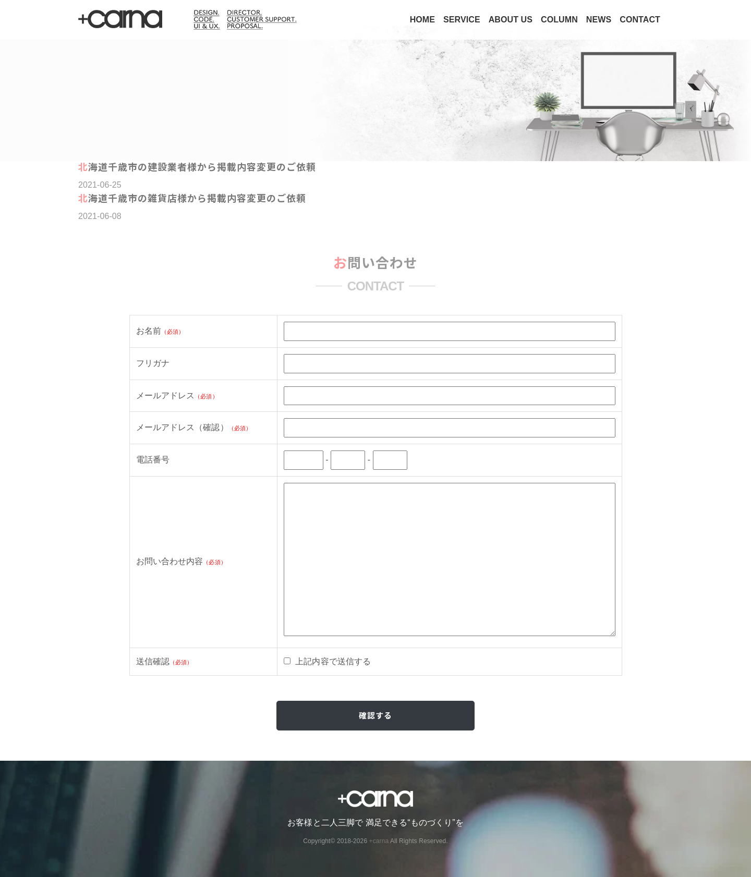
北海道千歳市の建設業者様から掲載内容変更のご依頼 (197, 166)
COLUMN (559, 19)
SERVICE (461, 19)
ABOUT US (510, 19)
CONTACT (640, 19)
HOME (422, 19)
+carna (379, 841)
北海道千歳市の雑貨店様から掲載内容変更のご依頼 (192, 197)
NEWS (598, 19)
